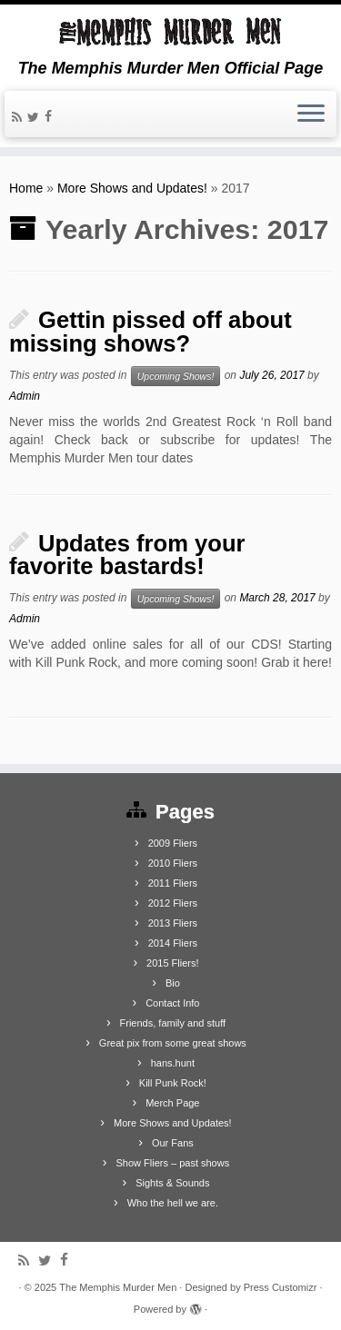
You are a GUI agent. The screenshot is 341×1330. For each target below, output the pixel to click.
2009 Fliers (172, 843)
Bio (172, 983)
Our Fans (173, 1142)
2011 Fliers (172, 883)
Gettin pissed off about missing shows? (150, 331)
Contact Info (172, 1003)
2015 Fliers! (172, 963)
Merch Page (172, 1102)
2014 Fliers (172, 943)
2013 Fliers (172, 923)
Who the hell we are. (172, 1202)
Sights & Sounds (172, 1182)
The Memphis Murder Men (117, 1287)
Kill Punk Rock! (172, 1082)
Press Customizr (280, 1287)
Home (26, 188)
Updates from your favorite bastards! (127, 555)
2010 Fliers (172, 863)
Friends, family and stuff (173, 1022)
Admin (24, 396)
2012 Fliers (172, 903)
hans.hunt (173, 1062)
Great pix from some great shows (172, 1042)
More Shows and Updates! (132, 188)
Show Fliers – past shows (172, 1162)
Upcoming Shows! (176, 376)
